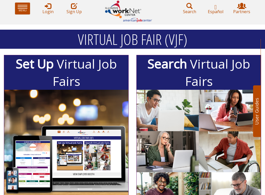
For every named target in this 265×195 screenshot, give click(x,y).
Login (48, 8)
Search (189, 8)
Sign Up (74, 8)
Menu (24, 8)
